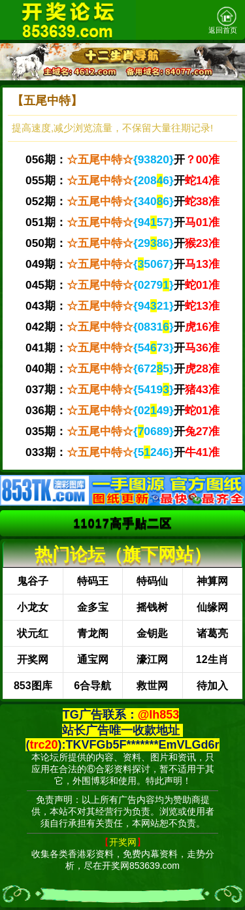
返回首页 (222, 20)
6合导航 (92, 685)
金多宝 (92, 607)
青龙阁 (92, 633)
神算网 (212, 581)
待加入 (212, 685)
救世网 (152, 685)
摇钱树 (152, 607)
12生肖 (212, 659)
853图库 (33, 685)
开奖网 (32, 659)
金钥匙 (152, 633)
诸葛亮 (212, 633)
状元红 (32, 633)
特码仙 (152, 581)
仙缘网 (212, 607)
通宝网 (92, 659)
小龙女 (32, 607)
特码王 (92, 581)
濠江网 (152, 659)
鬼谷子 (32, 581)
